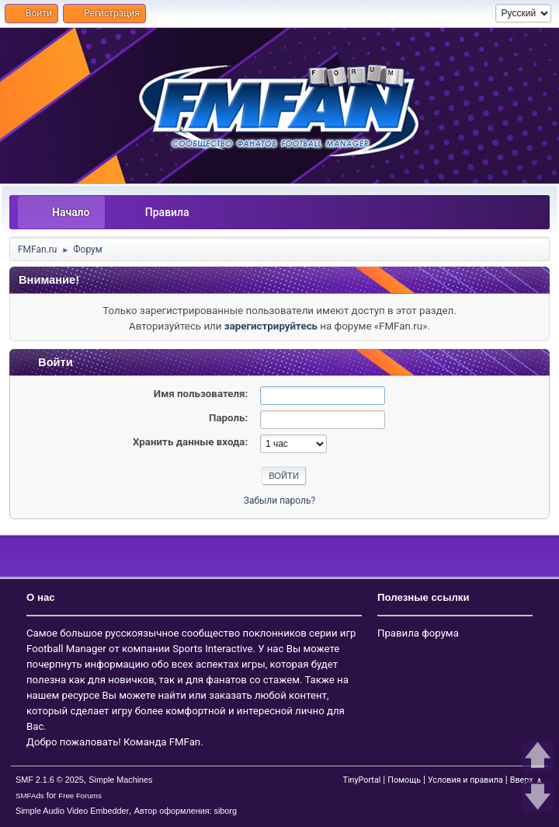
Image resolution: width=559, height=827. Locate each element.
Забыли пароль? (279, 500)
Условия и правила (465, 780)
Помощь (404, 780)
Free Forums (80, 795)
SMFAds (30, 795)
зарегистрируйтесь (271, 326)
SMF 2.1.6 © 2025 (50, 779)
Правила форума (418, 633)
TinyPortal (361, 780)
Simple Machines (120, 779)
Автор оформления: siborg (185, 810)
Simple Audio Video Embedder (72, 810)
